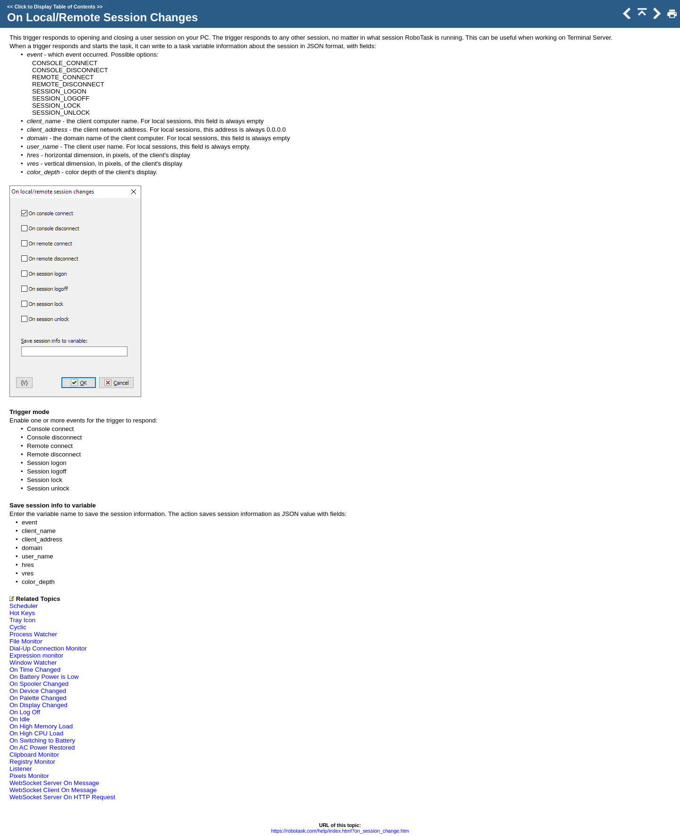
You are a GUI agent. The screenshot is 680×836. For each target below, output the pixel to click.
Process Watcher (33, 634)
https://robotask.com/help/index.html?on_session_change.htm (340, 831)
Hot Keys (22, 612)
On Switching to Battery (42, 740)
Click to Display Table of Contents (54, 6)
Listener (20, 768)
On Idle (19, 719)
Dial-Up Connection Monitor (48, 648)
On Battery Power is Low (44, 676)
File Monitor (25, 641)
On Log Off (24, 712)
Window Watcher (33, 662)
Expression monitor (36, 655)
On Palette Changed (38, 697)
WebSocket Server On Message (54, 782)
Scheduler (23, 605)
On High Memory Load (41, 726)
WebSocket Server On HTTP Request (62, 797)
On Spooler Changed (38, 683)
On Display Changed (38, 705)
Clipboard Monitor (34, 754)
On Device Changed (37, 690)
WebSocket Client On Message (53, 790)
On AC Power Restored (42, 747)
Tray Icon (22, 620)
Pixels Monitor (29, 775)
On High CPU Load (36, 733)
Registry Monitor (32, 761)
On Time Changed (34, 669)
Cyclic (17, 627)
